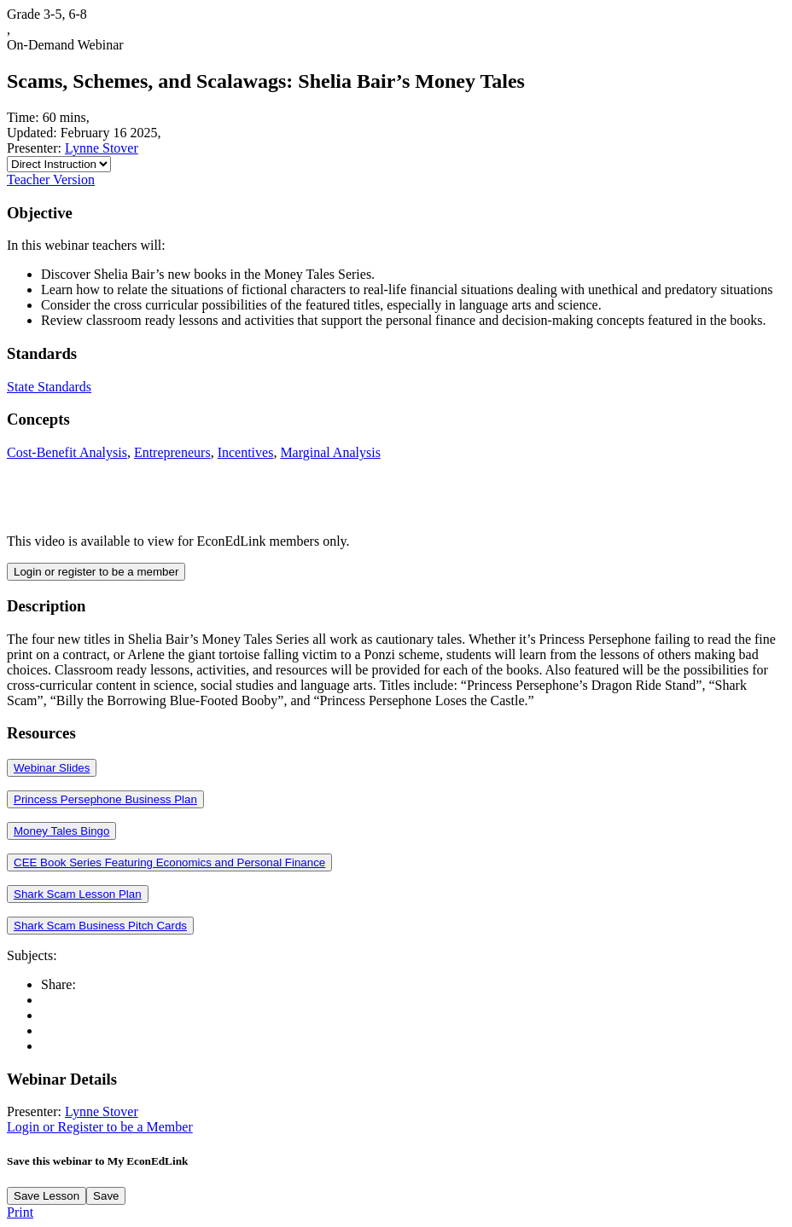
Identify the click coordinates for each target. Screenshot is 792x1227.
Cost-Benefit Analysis (67, 452)
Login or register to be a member (96, 571)
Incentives (246, 452)
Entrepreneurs (172, 452)
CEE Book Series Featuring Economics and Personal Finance (169, 862)
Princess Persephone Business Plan (105, 799)
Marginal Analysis (330, 452)
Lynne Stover (101, 148)
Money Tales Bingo (61, 831)
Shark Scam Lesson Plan (78, 894)
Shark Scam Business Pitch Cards (100, 925)
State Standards (49, 386)
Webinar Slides (52, 767)
